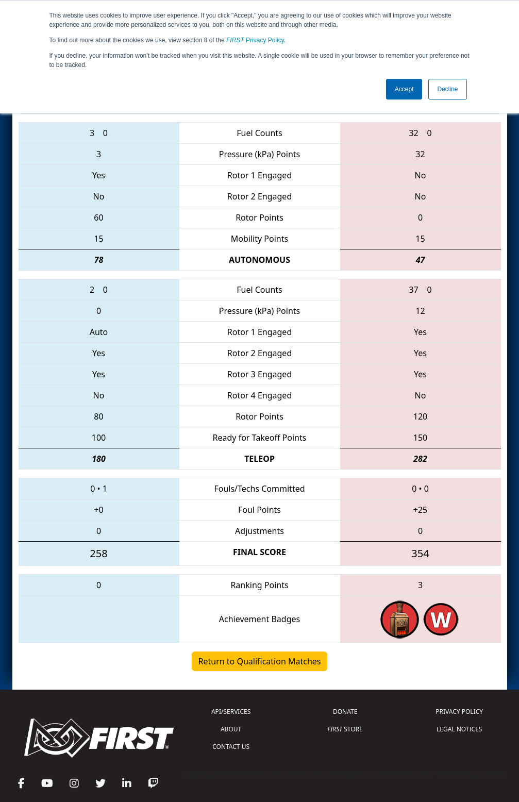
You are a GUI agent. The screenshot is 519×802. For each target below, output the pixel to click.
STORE (345, 729)
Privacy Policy (255, 40)
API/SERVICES (230, 711)
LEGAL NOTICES (459, 729)
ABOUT (231, 729)
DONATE (345, 711)
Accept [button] (404, 89)
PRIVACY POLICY (459, 711)
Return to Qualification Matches (259, 661)
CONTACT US (230, 746)
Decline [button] (447, 89)
